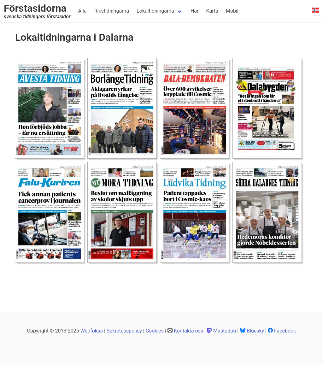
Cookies (155, 331)
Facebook (285, 331)
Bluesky (255, 331)
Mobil (232, 11)
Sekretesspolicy (124, 331)
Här (195, 11)
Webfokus (91, 331)
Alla (82, 11)
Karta (212, 11)
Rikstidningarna (111, 11)
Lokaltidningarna (155, 11)
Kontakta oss (188, 331)
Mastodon (224, 331)
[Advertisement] (130, 280)
